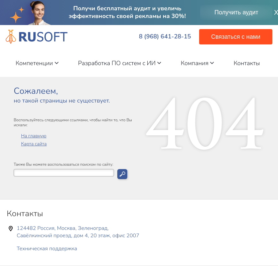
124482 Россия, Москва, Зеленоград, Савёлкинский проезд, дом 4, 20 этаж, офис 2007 (78, 232)
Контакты (247, 63)
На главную (33, 136)
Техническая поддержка (47, 248)
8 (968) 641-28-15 (165, 36)
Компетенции (37, 63)
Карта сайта (34, 144)
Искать (122, 174)
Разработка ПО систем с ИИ (120, 63)
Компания (197, 63)
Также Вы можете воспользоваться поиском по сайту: (63, 164)
